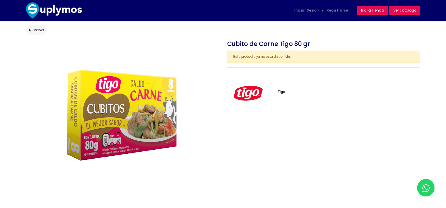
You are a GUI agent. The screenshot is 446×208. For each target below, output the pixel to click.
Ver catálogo (404, 10)
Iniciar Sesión (306, 10)
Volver (36, 29)
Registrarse (337, 10)
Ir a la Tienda (372, 10)
